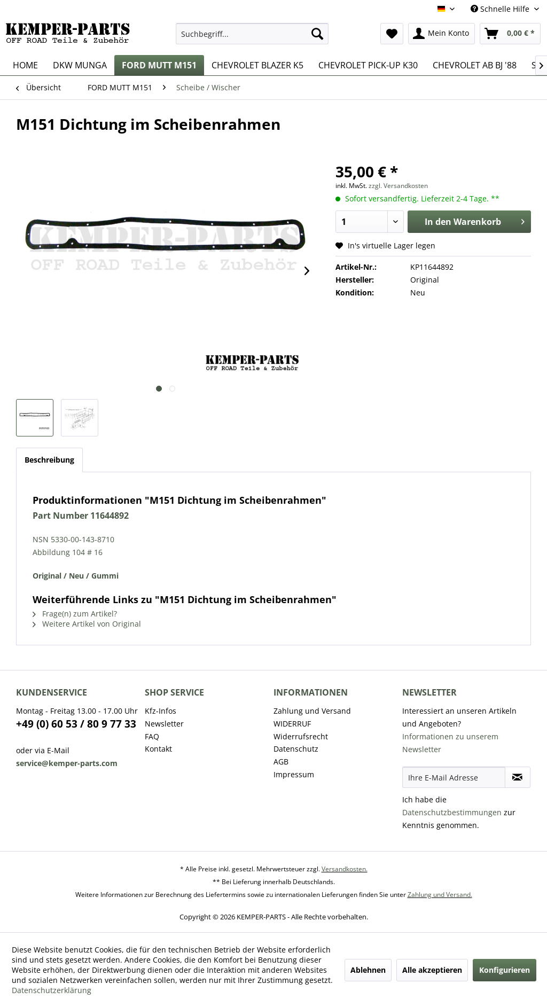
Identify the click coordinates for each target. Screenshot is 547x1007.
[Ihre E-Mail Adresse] (453, 777)
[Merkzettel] (391, 33)
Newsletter (164, 724)
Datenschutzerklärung (51, 990)
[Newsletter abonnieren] (517, 777)
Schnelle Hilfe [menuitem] (501, 9)
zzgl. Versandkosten (398, 185)
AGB (281, 761)
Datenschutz (296, 749)
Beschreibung (49, 460)
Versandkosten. (345, 868)
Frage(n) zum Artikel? (75, 613)
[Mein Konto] (441, 33)
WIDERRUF (292, 724)
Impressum (294, 774)
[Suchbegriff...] (252, 33)
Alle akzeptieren (432, 970)
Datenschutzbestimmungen (452, 812)
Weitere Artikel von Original (87, 624)
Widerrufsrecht (301, 736)
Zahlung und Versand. (440, 894)
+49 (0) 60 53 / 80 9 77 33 (76, 724)
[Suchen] (317, 33)
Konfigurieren (504, 970)
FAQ (152, 736)
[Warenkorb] (510, 33)
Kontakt (158, 749)
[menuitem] (252, 33)
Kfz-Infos (160, 711)
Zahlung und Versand (312, 711)
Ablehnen (368, 970)
